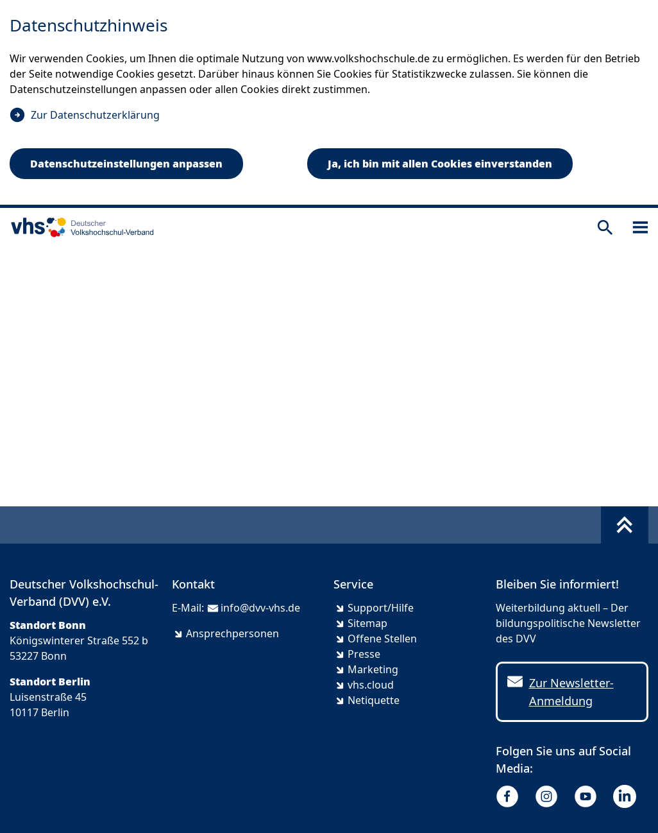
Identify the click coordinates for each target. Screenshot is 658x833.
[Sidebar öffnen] (640, 227)
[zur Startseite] (79, 227)
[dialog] (329, 104)
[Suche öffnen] (605, 227)
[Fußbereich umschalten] (624, 525)
